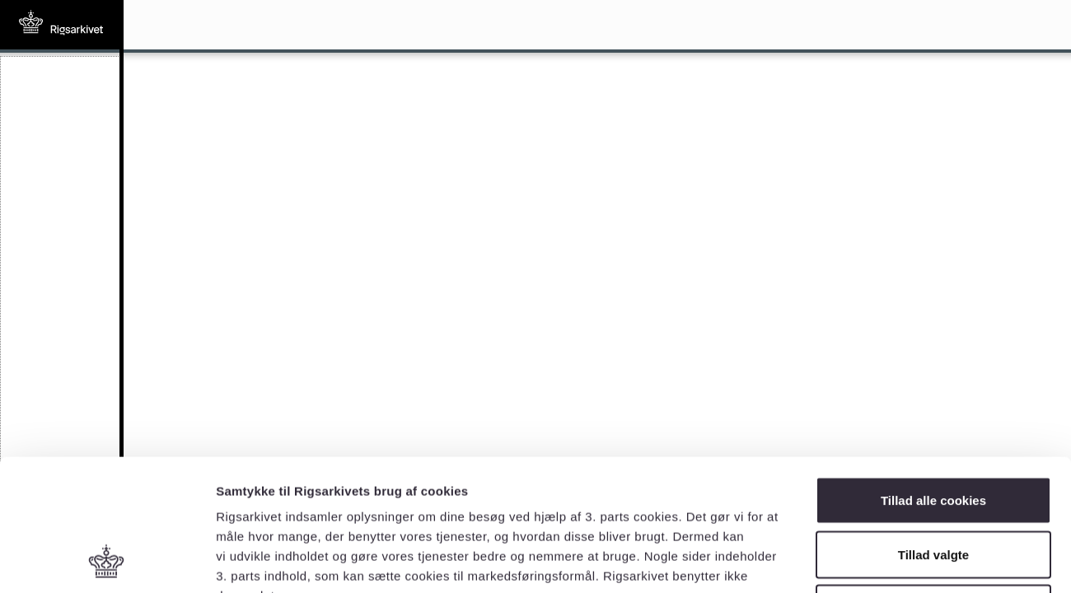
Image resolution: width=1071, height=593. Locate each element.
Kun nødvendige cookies (933, 485)
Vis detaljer (856, 560)
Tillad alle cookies (933, 377)
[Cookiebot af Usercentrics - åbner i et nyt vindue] (107, 561)
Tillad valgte (933, 431)
